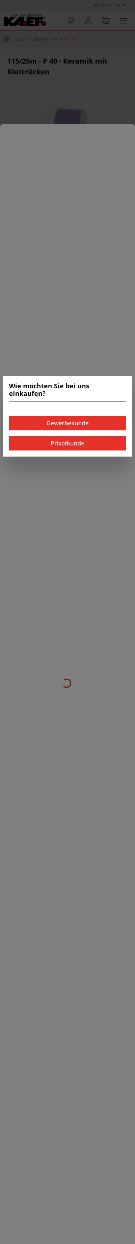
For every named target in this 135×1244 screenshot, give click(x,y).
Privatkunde (67, 443)
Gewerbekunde (67, 423)
